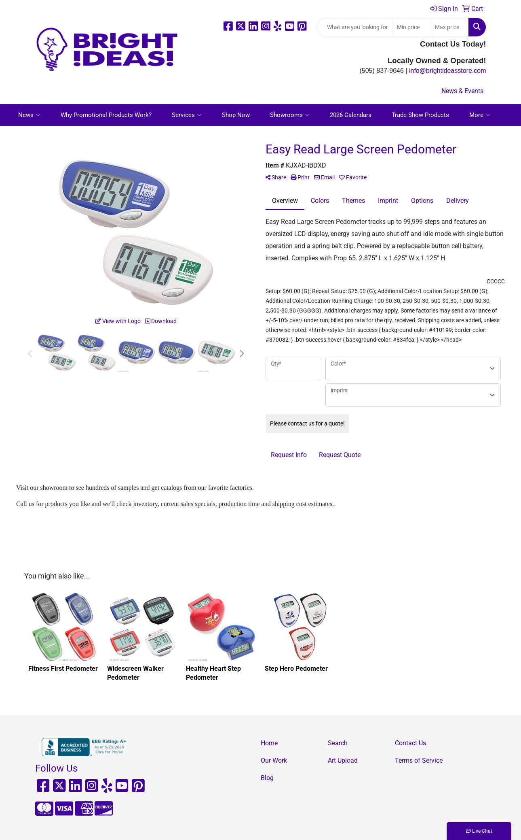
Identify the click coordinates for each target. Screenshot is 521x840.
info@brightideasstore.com (447, 70)
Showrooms (290, 115)
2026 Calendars (350, 115)
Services (187, 115)
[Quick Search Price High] (449, 27)
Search (338, 743)
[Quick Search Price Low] (411, 27)
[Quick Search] (354, 27)
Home (269, 743)
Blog (267, 778)
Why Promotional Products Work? (106, 115)
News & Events (462, 91)
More (479, 115)
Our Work (274, 760)
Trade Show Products (420, 115)
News (29, 115)
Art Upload (343, 760)
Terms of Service (419, 760)
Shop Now (236, 115)
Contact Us (410, 743)
